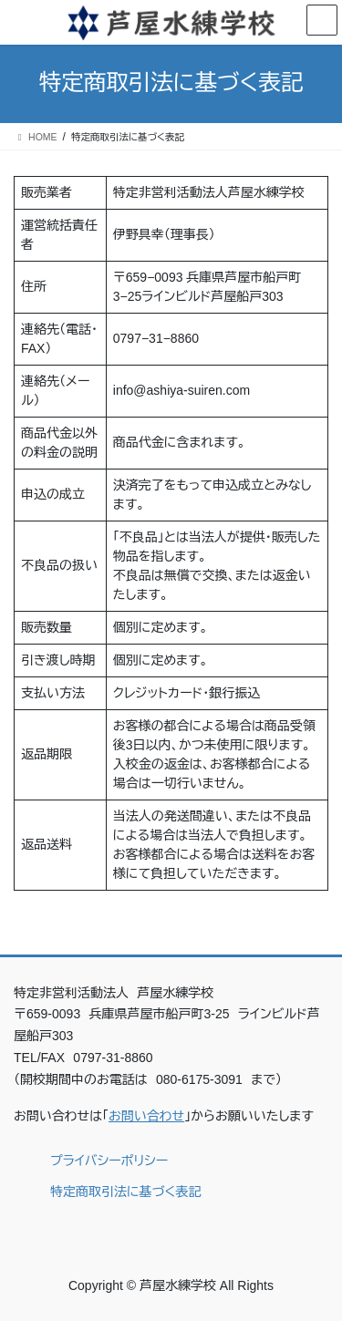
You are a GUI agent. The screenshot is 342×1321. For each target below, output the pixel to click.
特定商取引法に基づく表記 (125, 1191)
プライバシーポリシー (109, 1160)
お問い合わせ (146, 1116)
